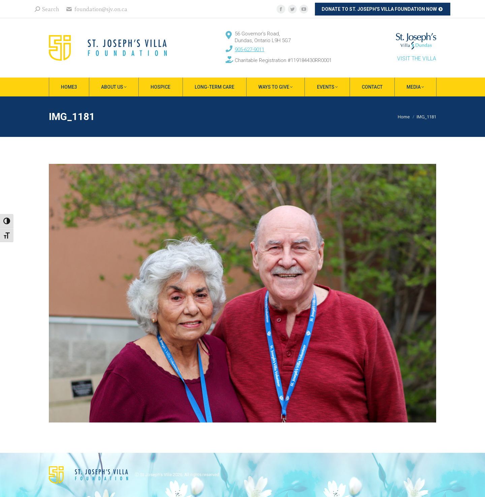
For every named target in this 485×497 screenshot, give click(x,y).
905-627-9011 (249, 50)
